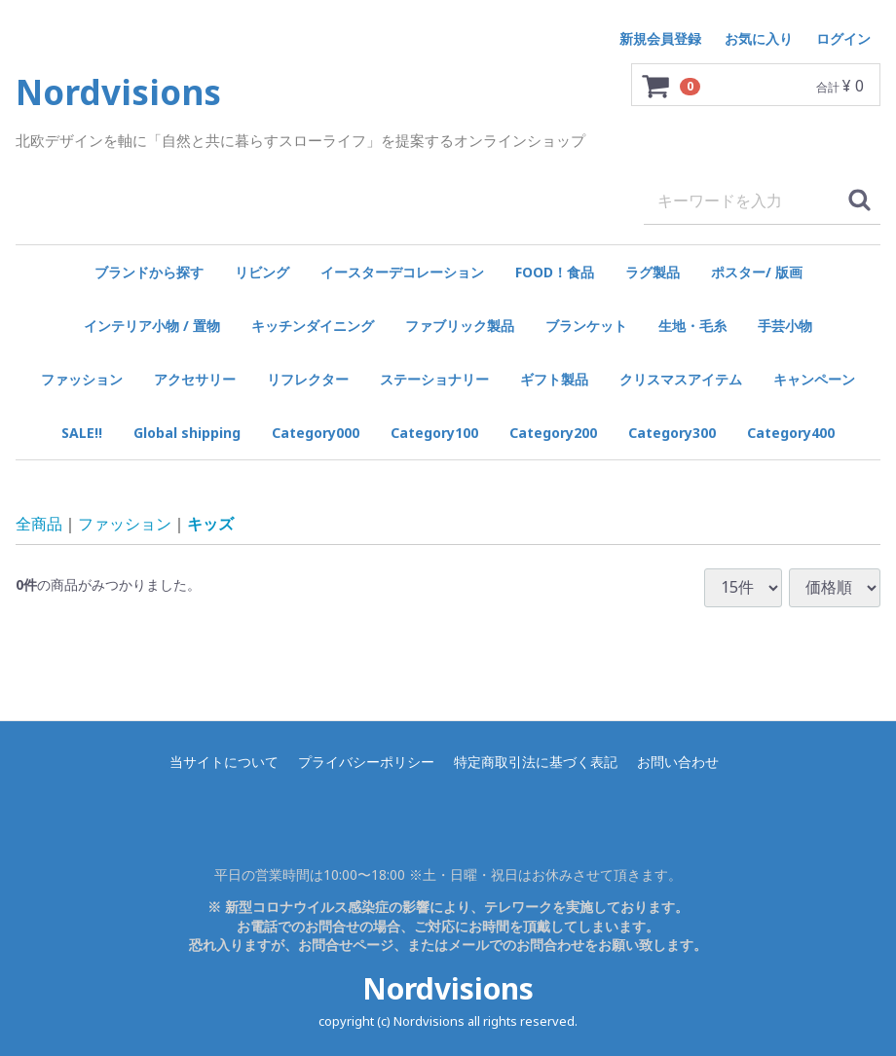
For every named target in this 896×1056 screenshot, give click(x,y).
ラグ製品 (652, 272)
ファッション (82, 379)
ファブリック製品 (459, 325)
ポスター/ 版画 (757, 272)
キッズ (210, 522)
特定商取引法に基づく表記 (535, 761)
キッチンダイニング (312, 325)
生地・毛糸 (692, 325)
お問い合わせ (678, 761)
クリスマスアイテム (680, 379)
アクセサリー (195, 379)
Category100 (434, 432)
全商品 (39, 522)
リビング (262, 272)
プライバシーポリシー (366, 761)
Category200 (553, 432)
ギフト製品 (554, 379)
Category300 (672, 432)
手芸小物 (785, 325)
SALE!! (81, 432)
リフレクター (308, 379)
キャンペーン (814, 379)
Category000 (315, 432)
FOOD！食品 (554, 272)
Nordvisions (448, 988)
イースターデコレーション (402, 272)
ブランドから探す (149, 272)
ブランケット (586, 325)
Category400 (791, 432)
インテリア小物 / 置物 (152, 325)
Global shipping (187, 432)
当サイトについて (224, 761)
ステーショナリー (434, 379)
